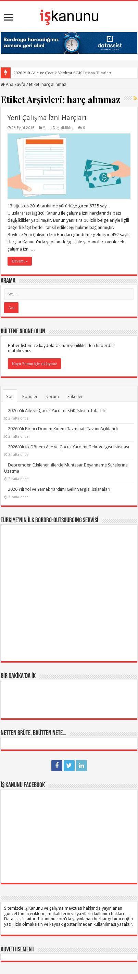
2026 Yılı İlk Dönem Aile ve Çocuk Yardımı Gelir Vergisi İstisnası (68, 446)
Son (10, 396)
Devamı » (20, 261)
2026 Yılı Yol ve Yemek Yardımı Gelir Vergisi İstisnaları (59, 489)
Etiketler (75, 396)
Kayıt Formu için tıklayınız (34, 363)
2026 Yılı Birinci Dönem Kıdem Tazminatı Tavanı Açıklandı (63, 428)
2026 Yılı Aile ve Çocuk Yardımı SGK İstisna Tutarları (62, 72)
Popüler (30, 396)
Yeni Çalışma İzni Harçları (47, 118)
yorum (52, 396)
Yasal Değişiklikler (58, 128)
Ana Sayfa (13, 84)
